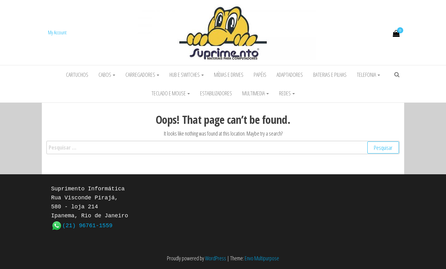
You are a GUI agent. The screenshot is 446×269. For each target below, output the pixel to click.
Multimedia (255, 93)
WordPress (215, 258)
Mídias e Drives (228, 74)
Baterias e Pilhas (330, 74)
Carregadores (142, 74)
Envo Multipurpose (262, 258)
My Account (57, 32)
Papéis (260, 74)
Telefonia (368, 74)
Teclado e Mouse (170, 93)
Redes (287, 93)
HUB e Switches (186, 74)
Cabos (106, 74)
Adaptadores (290, 74)
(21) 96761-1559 (87, 225)
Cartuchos (77, 74)
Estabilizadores (216, 93)
